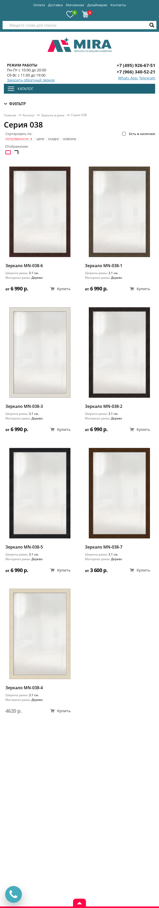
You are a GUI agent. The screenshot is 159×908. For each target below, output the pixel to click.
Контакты (118, 5)
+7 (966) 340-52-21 (136, 72)
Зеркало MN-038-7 (103, 547)
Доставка (55, 5)
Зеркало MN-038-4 (24, 687)
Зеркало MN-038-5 (24, 547)
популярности (19, 139)
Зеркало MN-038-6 (24, 265)
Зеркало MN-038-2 (103, 406)
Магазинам (75, 5)
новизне (69, 139)
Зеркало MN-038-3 (24, 406)
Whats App (127, 78)
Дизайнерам (97, 5)
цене (40, 139)
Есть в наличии (138, 133)
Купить (60, 288)
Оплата (39, 5)
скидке (53, 139)
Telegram (147, 78)
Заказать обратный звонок (31, 80)
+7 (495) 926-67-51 (136, 65)
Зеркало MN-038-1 (103, 265)
